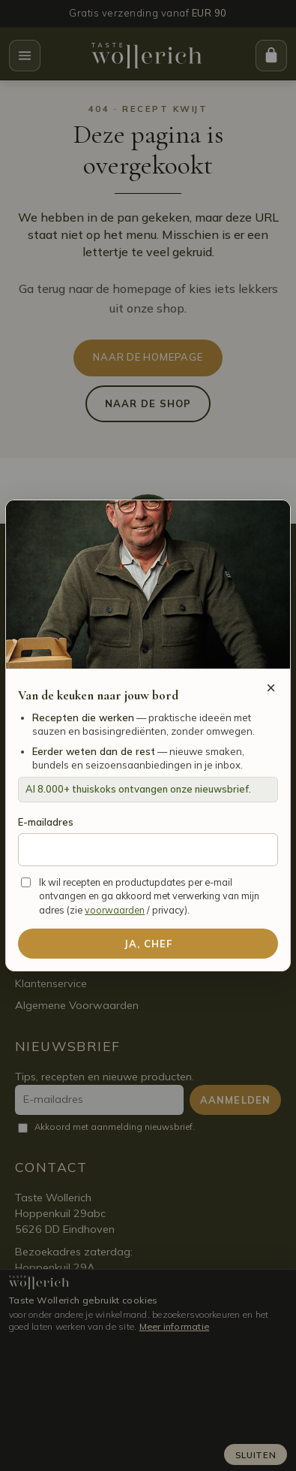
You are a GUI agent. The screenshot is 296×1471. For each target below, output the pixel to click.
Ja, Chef (148, 944)
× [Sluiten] (271, 687)
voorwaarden (115, 910)
